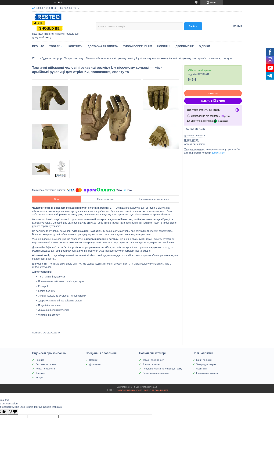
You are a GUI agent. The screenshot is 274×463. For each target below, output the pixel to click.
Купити (213, 93)
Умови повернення (137, 46)
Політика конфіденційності (155, 390)
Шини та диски (204, 360)
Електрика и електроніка (156, 373)
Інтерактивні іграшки (207, 373)
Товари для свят (151, 364)
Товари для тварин (206, 364)
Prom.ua (153, 387)
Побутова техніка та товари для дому (162, 368)
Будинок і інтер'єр (52, 58)
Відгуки (204, 46)
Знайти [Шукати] (193, 26)
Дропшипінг (185, 46)
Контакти (75, 46)
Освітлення (202, 368)
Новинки (163, 46)
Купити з (213, 100)
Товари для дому (73, 58)
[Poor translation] (12, 412)
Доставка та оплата (103, 46)
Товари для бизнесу (153, 360)
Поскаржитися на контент (128, 390)
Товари (54, 46)
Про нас (38, 46)
